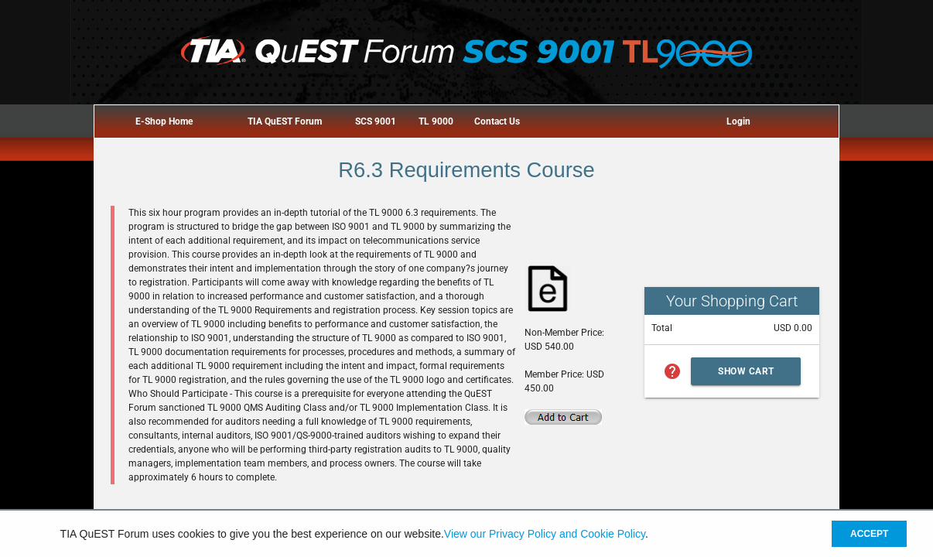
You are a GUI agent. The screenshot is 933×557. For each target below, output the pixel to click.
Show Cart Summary (746, 375)
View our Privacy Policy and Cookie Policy (544, 534)
